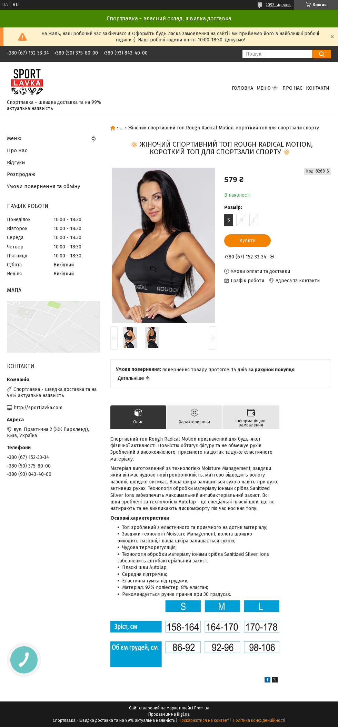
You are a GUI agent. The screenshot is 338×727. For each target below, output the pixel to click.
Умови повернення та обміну (43, 186)
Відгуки (16, 162)
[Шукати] (321, 54)
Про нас (292, 88)
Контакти (317, 88)
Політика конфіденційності (259, 720)
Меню (264, 88)
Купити (247, 241)
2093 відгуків (278, 4)
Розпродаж (21, 174)
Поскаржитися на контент (204, 720)
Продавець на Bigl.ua (169, 714)
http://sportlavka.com (38, 408)
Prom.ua (201, 708)
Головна (242, 88)
